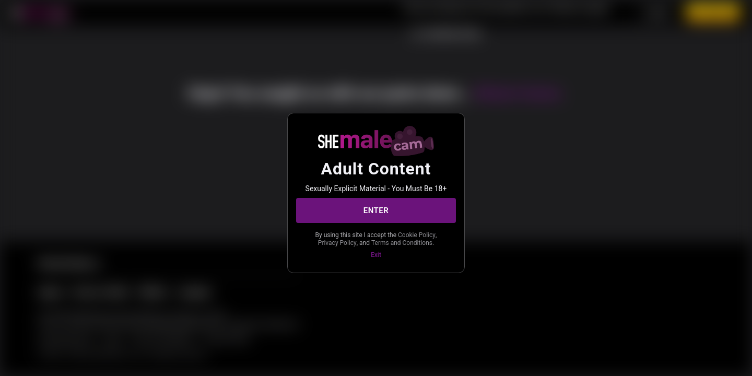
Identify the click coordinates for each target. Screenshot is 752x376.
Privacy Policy (337, 242)
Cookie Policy (417, 235)
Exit (376, 254)
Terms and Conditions (401, 242)
